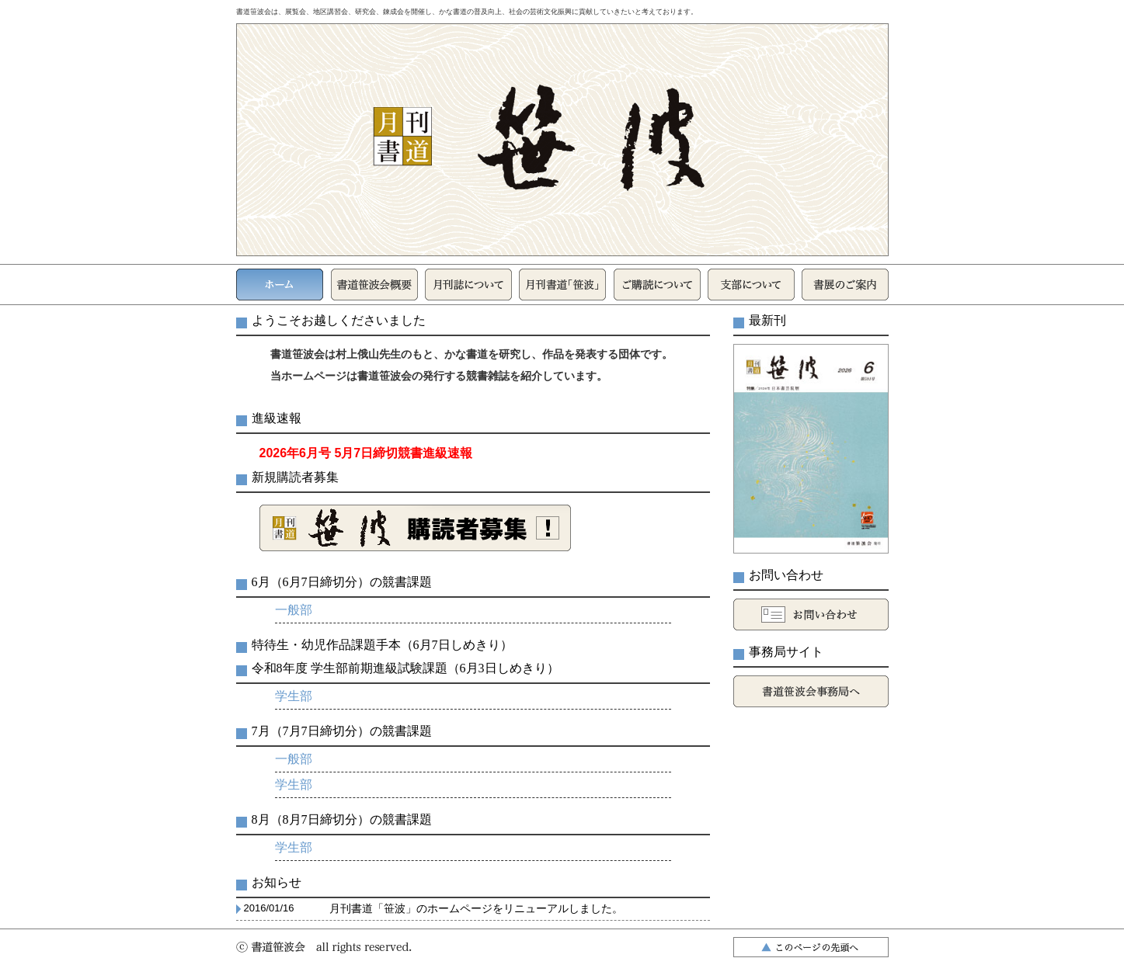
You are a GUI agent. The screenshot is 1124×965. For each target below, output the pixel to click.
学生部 (293, 696)
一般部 (293, 609)
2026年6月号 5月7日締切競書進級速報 (366, 453)
